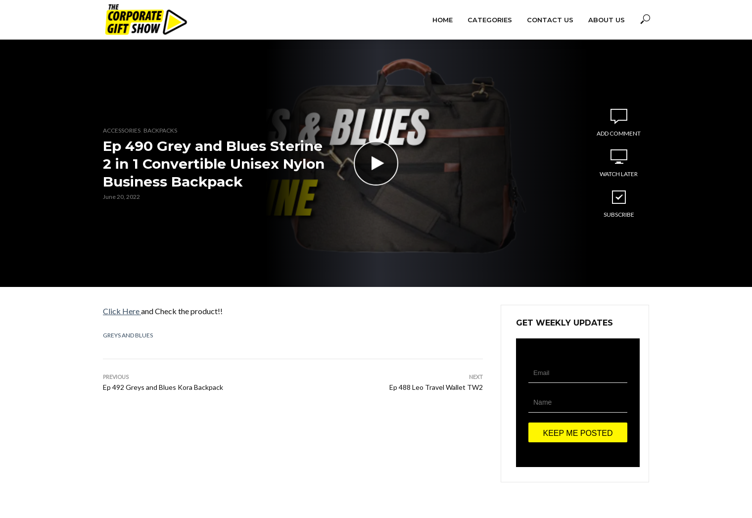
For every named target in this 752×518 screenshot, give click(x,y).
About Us (606, 20)
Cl (106, 311)
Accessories (122, 130)
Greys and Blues (128, 335)
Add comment (619, 133)
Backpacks (160, 130)
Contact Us (550, 20)
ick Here (125, 311)
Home (442, 20)
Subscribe (619, 203)
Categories (490, 20)
